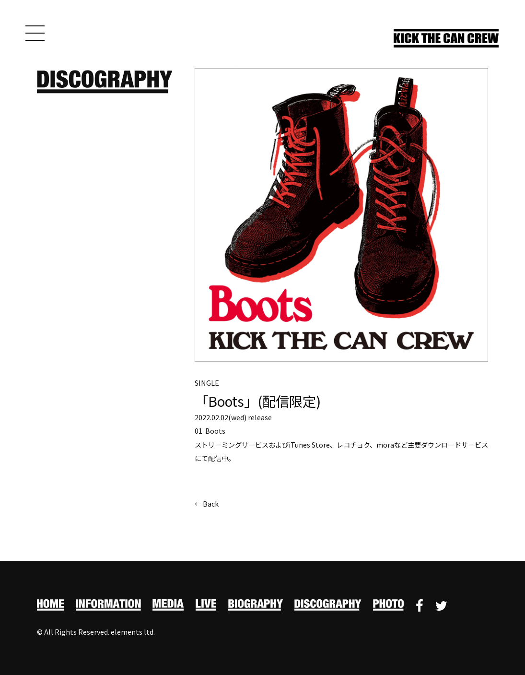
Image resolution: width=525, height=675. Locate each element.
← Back (207, 504)
